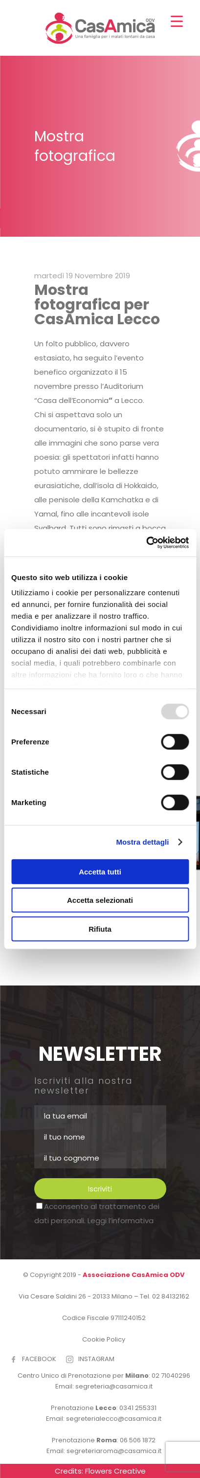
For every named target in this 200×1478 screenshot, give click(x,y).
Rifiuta (100, 928)
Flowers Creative (115, 1471)
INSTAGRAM (96, 1359)
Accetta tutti (100, 871)
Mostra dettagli (142, 842)
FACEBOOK (39, 1359)
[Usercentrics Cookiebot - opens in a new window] (146, 543)
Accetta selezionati (100, 900)
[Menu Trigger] (176, 20)
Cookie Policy (103, 1339)
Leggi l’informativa (121, 1220)
